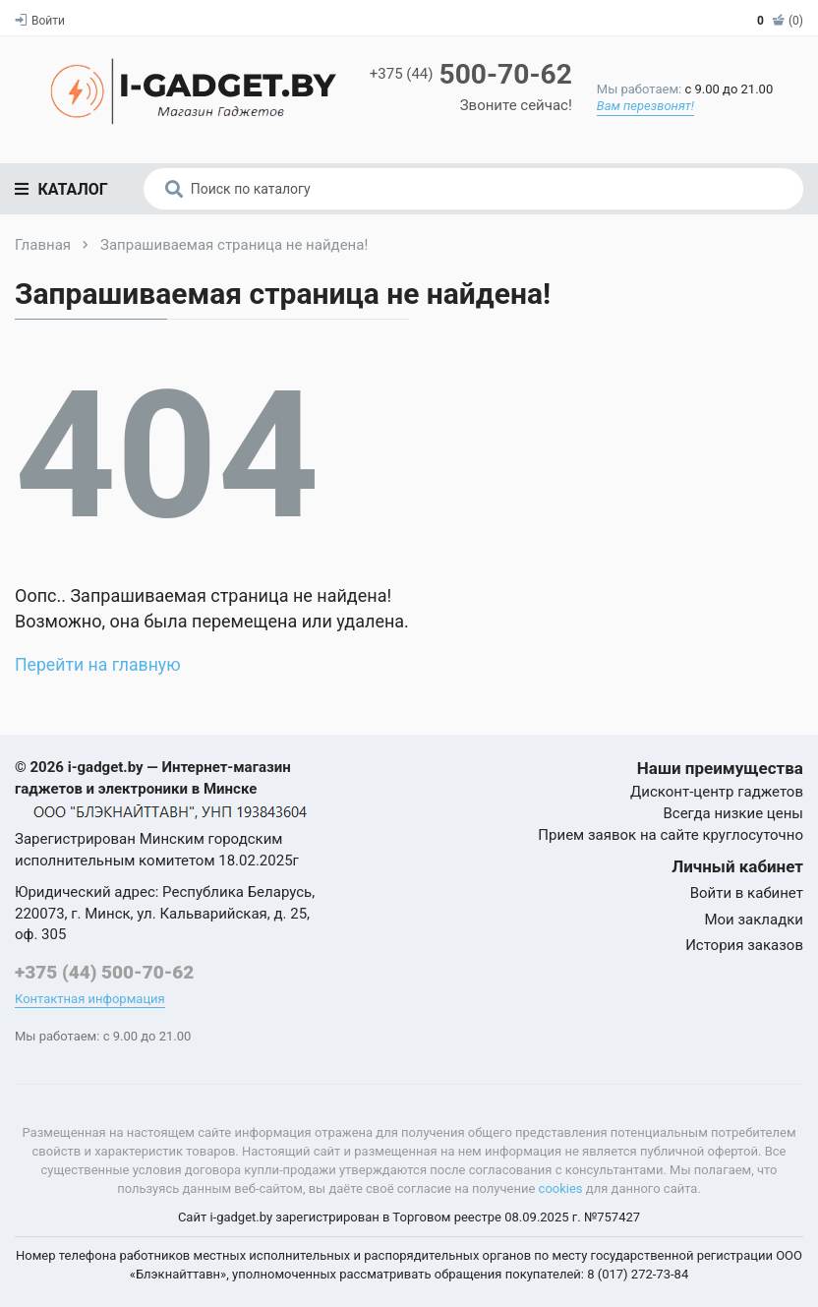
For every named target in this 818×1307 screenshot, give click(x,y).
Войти (40, 21)
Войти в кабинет (746, 893)
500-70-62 (470, 74)
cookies (561, 1188)
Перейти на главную (99, 664)
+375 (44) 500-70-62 (104, 972)
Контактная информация (90, 998)
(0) (780, 21)
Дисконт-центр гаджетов (716, 792)
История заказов (744, 945)
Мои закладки (753, 919)
